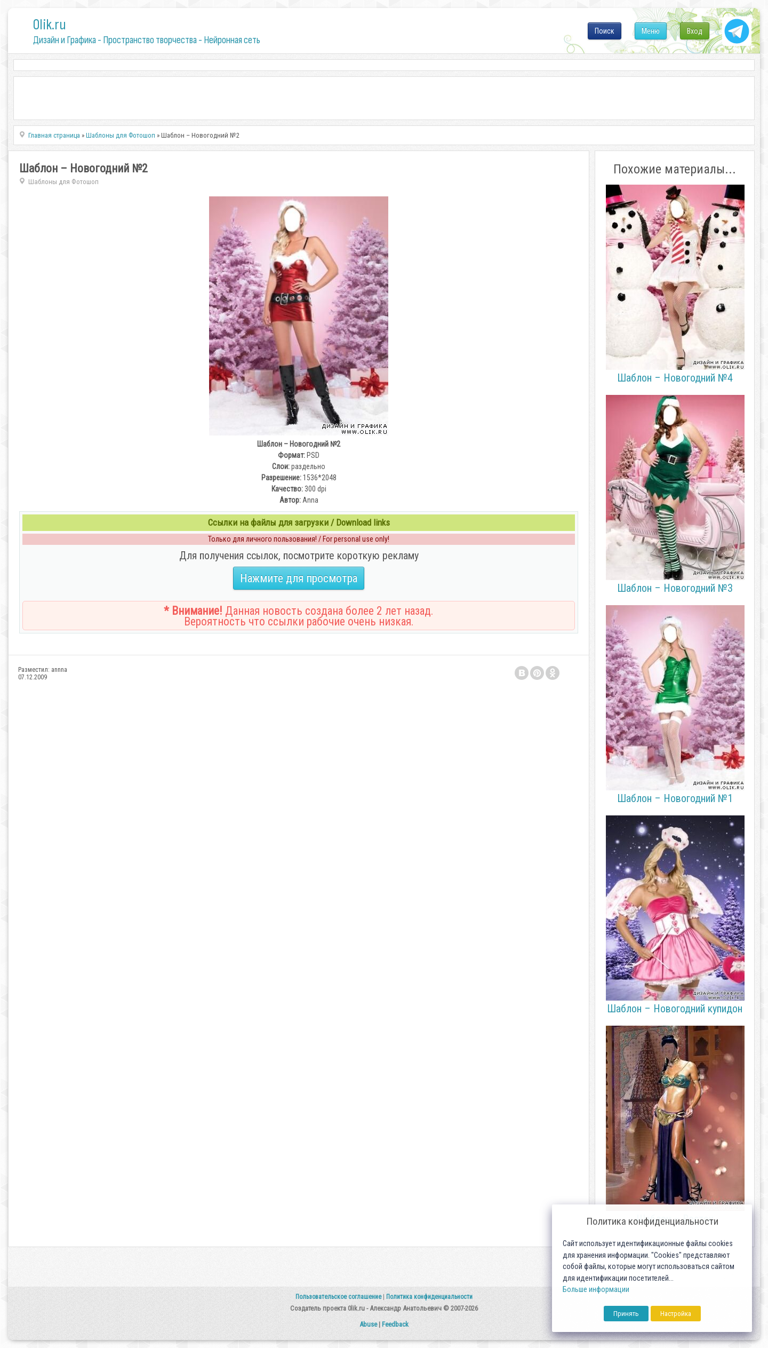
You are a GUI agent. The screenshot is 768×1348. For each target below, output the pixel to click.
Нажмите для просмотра (298, 578)
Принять (626, 1314)
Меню (651, 31)
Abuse (368, 1324)
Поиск (604, 31)
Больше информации (596, 1289)
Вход (694, 31)
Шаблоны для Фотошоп (63, 182)
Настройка (675, 1314)
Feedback (395, 1324)
